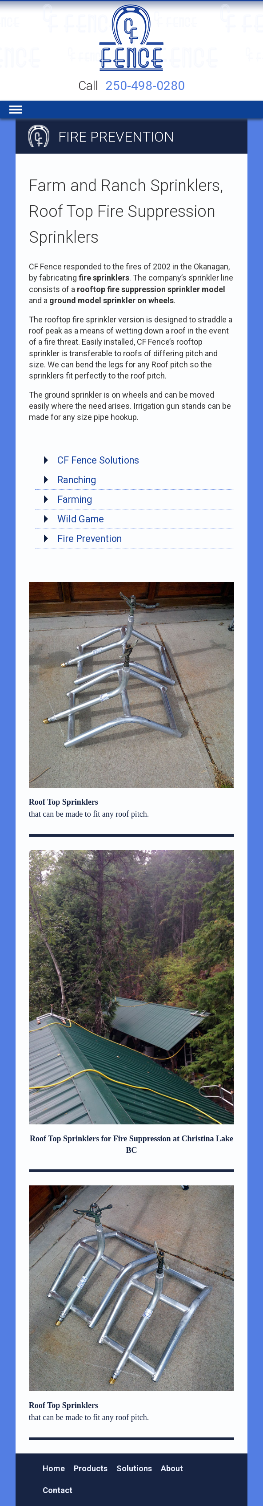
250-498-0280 (145, 85)
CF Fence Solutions (98, 460)
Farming (74, 499)
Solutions (134, 1468)
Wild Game (80, 519)
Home (54, 1468)
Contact (57, 1490)
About (172, 1468)
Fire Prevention (89, 538)
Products (91, 1468)
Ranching (76, 479)
